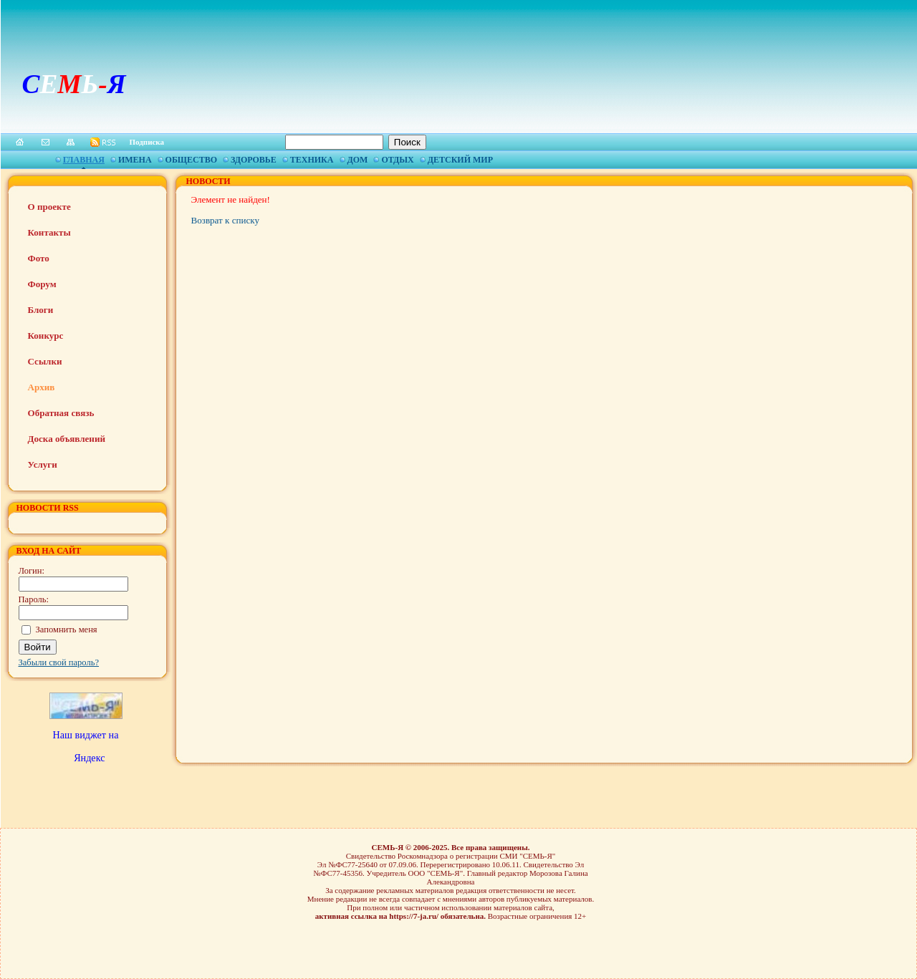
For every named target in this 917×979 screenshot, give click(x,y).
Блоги (41, 309)
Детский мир (460, 160)
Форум (42, 284)
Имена (135, 160)
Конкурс (46, 335)
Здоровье (254, 160)
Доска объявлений (66, 438)
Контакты (49, 232)
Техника (312, 160)
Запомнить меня (66, 629)
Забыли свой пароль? (59, 662)
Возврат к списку (225, 220)
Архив (41, 387)
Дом (357, 160)
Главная (84, 160)
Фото (38, 258)
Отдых (397, 160)
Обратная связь (61, 412)
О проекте (49, 206)
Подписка (147, 142)
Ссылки (45, 361)
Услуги (42, 464)
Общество (191, 160)
